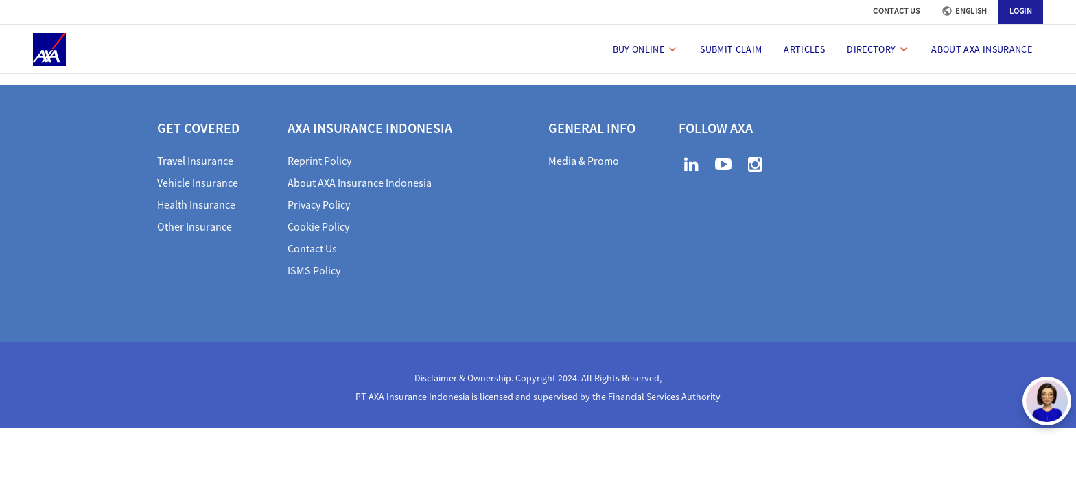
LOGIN (1021, 10)
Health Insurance (196, 204)
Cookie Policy (318, 226)
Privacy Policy (319, 204)
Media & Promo (583, 160)
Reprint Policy (319, 160)
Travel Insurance (195, 160)
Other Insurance (194, 226)
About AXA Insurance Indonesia (360, 182)
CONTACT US (896, 10)
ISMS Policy (314, 270)
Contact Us (312, 248)
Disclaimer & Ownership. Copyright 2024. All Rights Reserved (536, 378)
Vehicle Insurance (197, 182)
